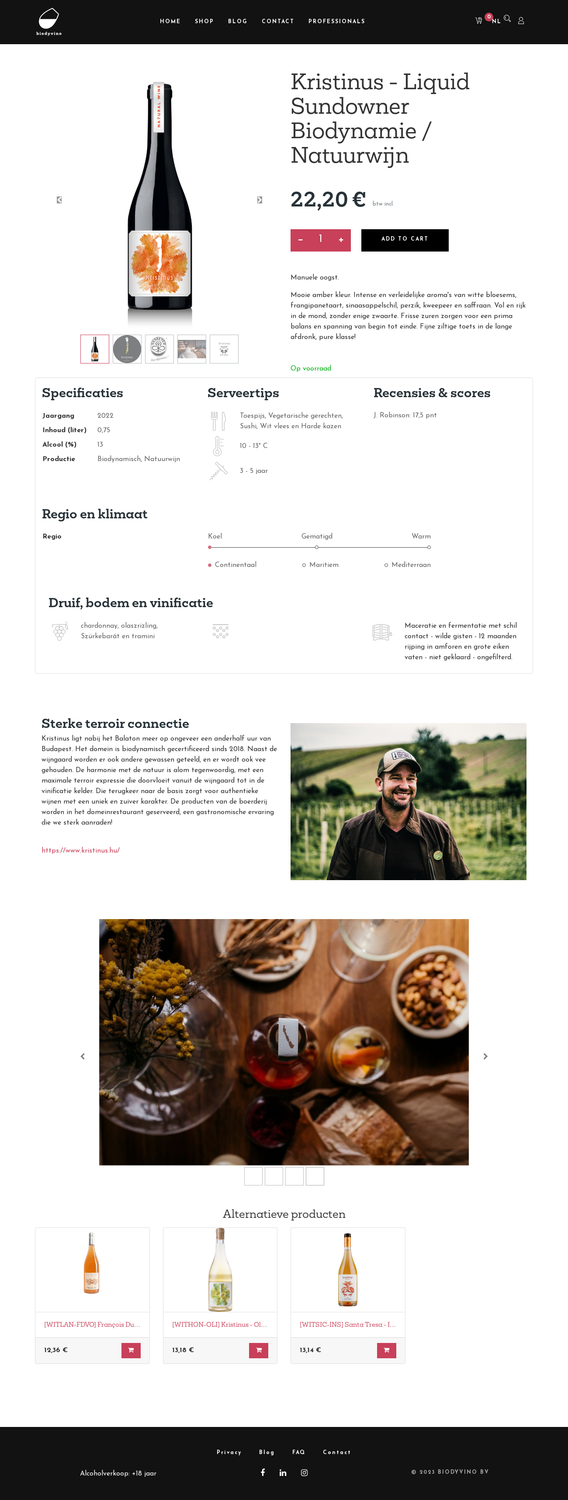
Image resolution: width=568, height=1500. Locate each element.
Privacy (229, 1452)
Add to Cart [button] (405, 239)
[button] (59, 200)
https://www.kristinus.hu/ (81, 850)
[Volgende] (485, 1056)
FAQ (298, 1452)
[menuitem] (170, 22)
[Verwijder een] (300, 240)
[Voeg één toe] (341, 240)
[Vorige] (82, 1056)
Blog (267, 1452)
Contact (337, 1452)
